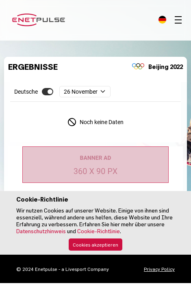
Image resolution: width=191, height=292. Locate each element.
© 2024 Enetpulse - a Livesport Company (62, 269)
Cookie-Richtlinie (98, 231)
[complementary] (103, 91)
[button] (47, 91)
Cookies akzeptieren (95, 244)
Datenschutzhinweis (41, 231)
